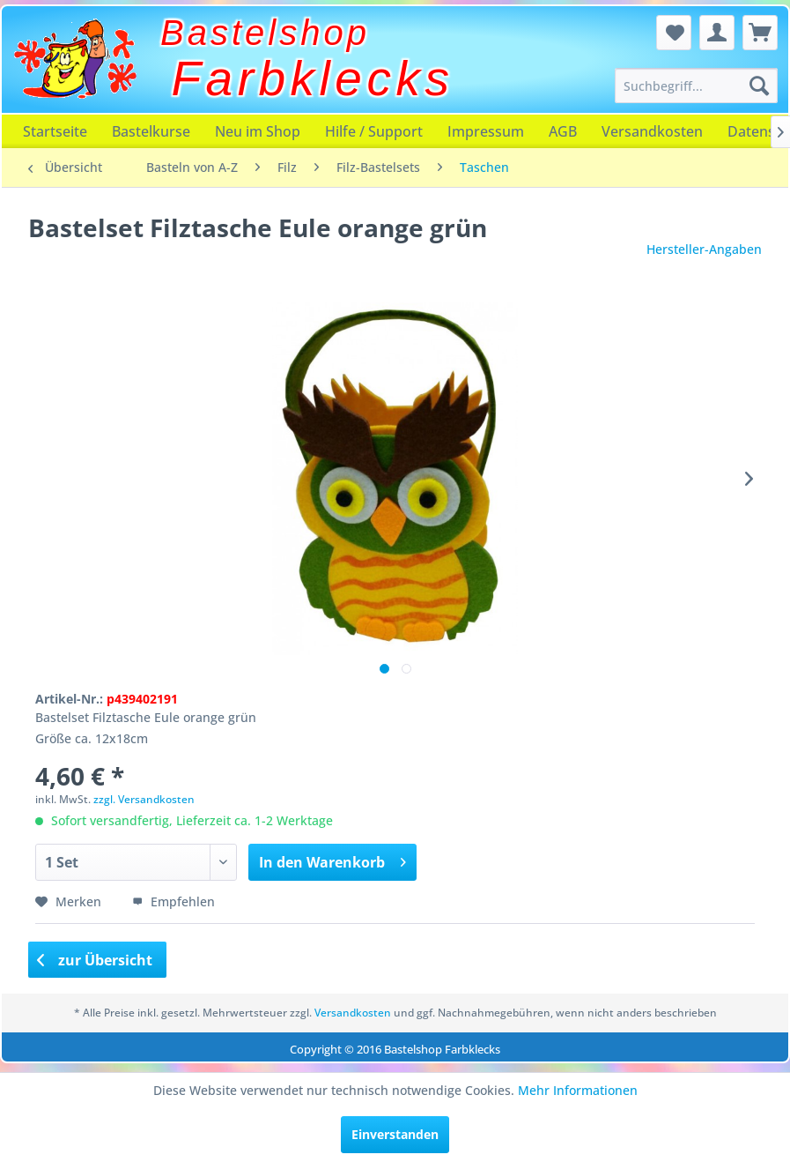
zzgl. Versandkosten (144, 799)
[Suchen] (759, 85)
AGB (563, 131)
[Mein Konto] (717, 32)
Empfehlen (173, 901)
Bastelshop (265, 32)
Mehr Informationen (578, 1090)
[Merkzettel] (673, 32)
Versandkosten (652, 131)
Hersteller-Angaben (704, 249)
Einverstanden (395, 1134)
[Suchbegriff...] (696, 85)
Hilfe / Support (374, 131)
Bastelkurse (151, 131)
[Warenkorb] (760, 32)
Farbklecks (313, 78)
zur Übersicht (95, 960)
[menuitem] (696, 85)
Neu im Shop (257, 131)
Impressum (485, 131)
